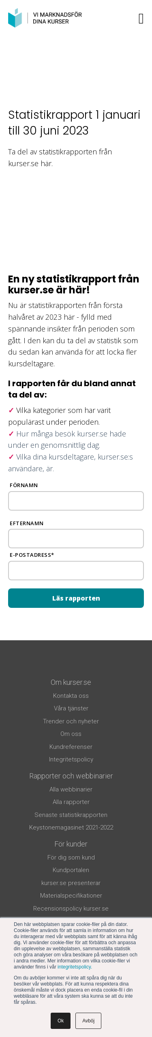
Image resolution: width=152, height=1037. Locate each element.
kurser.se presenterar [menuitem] (71, 883)
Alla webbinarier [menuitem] (70, 789)
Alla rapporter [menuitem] (71, 802)
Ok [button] (61, 1021)
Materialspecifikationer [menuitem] (71, 895)
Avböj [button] (88, 1021)
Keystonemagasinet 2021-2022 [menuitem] (71, 827)
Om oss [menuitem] (70, 734)
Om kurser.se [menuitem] (71, 682)
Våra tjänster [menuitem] (71, 708)
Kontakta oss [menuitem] (71, 695)
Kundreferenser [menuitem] (70, 746)
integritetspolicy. (75, 967)
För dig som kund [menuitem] (71, 857)
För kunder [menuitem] (71, 844)
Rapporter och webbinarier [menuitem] (71, 776)
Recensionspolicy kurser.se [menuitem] (71, 908)
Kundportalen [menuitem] (71, 870)
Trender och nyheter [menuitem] (71, 721)
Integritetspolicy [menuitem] (71, 759)
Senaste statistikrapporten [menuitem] (70, 815)
